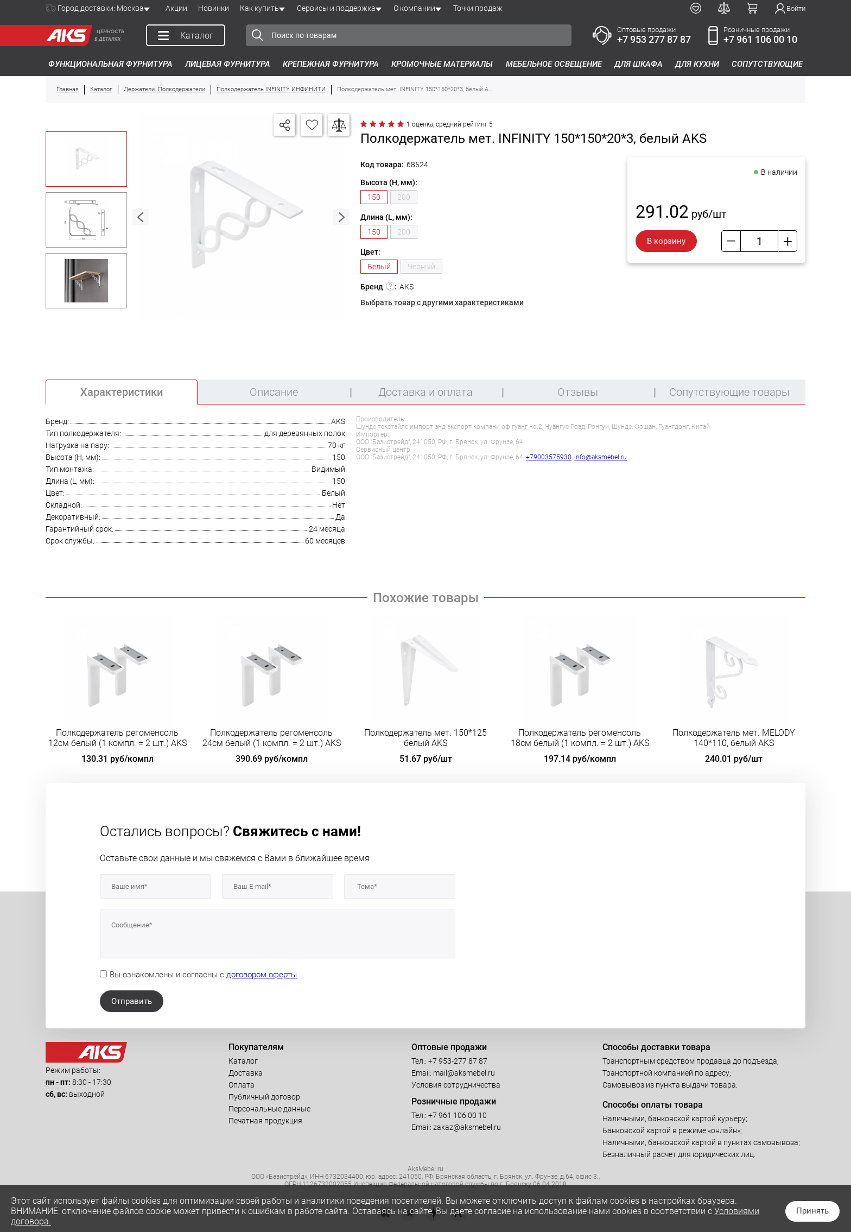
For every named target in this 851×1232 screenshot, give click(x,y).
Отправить (131, 1001)
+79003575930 (548, 457)
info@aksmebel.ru (600, 457)
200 (403, 197)
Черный (421, 266)
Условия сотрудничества (455, 1085)
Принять (812, 1211)
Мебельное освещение (554, 64)
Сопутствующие (767, 64)
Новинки (213, 8)
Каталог (243, 1061)
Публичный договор (264, 1096)
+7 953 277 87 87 (654, 39)
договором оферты (261, 975)
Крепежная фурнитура (331, 64)
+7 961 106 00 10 (760, 39)
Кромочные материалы (442, 64)
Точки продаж (478, 8)
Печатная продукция (265, 1120)
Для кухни (697, 64)
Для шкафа (638, 64)
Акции (176, 8)
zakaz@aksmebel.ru (467, 1127)
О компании (414, 8)
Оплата (241, 1085)
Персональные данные (269, 1108)
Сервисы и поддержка (336, 8)
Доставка (245, 1073)
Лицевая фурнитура (227, 64)
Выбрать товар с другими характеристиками (442, 302)
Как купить (259, 8)
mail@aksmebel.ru (464, 1073)
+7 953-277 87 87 (457, 1061)
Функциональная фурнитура (110, 64)
